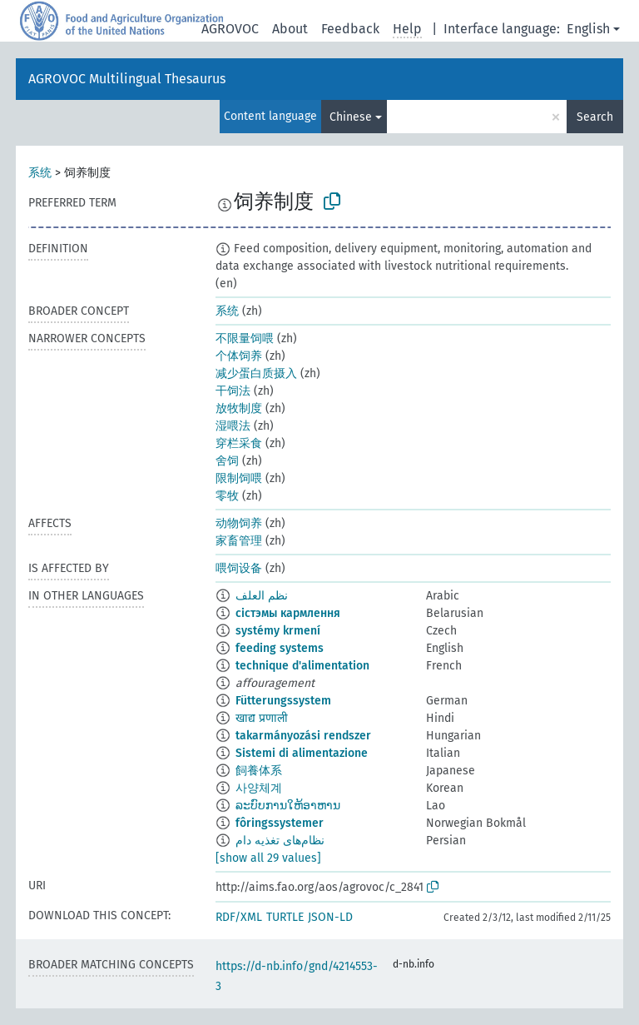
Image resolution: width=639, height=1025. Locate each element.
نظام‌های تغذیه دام (279, 840)
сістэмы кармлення (287, 613)
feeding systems (279, 648)
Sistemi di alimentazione (301, 753)
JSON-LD (330, 917)
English (588, 29)
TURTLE (285, 917)
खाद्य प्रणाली (261, 718)
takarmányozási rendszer (303, 736)
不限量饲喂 (244, 338)
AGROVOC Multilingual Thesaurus (126, 79)
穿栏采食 (238, 443)
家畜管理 (238, 541)
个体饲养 (238, 356)
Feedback (350, 29)
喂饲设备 (238, 568)
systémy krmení (277, 631)
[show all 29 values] (268, 858)
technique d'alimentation (302, 666)
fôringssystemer (279, 823)
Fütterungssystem (283, 701)
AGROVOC (230, 29)
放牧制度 (238, 408)
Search (595, 117)
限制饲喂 (238, 478)
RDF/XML (238, 917)
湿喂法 (232, 426)
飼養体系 (258, 771)
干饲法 (232, 391)
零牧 (227, 496)
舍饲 (227, 461)
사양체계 (258, 788)
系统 (40, 173)
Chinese (350, 117)
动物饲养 (238, 523)
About (290, 29)
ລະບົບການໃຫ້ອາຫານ (287, 806)
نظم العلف (261, 596)
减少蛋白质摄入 (256, 373)
